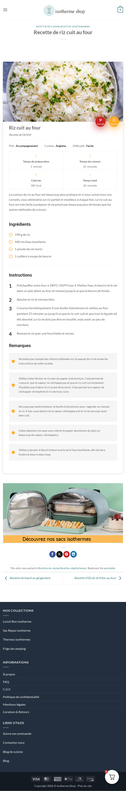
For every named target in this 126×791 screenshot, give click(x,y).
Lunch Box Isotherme (17, 621)
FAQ (6, 682)
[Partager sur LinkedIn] (73, 554)
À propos (9, 674)
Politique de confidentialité (21, 697)
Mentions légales (14, 704)
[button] (5, 9)
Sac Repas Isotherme (17, 630)
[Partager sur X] (59, 554)
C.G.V (7, 689)
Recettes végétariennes (75, 26)
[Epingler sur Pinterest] (66, 554)
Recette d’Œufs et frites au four (98, 578)
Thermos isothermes (16, 639)
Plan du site (85, 785)
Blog (6, 760)
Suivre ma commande (17, 733)
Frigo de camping (14, 648)
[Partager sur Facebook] (52, 554)
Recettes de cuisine (48, 26)
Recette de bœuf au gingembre (26, 578)
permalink (109, 568)
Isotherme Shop (66, 785)
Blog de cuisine (13, 752)
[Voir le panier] (120, 9)
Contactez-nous (14, 742)
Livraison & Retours (16, 712)
